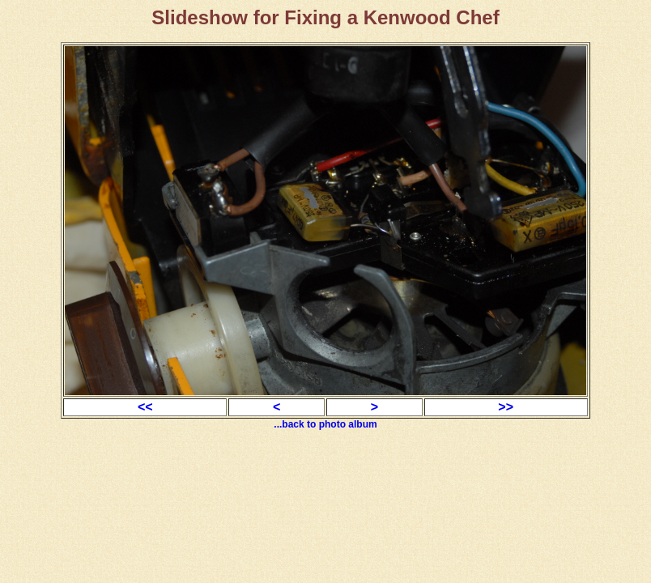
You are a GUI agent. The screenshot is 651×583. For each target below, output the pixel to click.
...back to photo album (325, 424)
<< (145, 407)
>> (505, 407)
